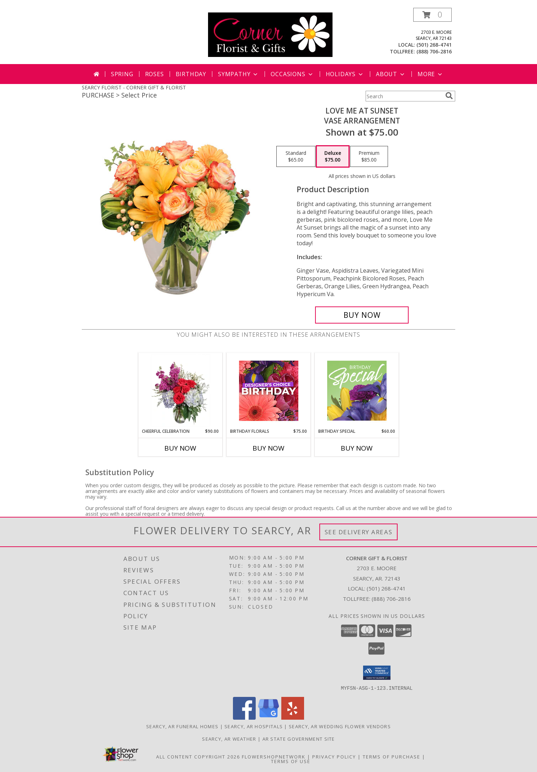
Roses (154, 74)
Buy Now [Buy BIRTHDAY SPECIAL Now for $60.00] (357, 448)
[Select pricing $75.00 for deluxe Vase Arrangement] (333, 156)
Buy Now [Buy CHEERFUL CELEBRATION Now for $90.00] (180, 448)
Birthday (191, 74)
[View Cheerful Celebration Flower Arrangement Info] (180, 390)
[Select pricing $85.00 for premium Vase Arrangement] (369, 156)
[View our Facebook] (244, 717)
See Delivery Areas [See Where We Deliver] (359, 532)
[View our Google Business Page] (268, 717)
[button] (432, 15)
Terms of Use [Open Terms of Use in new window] (290, 761)
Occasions (292, 74)
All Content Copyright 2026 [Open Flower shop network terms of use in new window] (198, 756)
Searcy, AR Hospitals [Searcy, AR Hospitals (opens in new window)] (253, 726)
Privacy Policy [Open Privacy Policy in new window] (334, 756)
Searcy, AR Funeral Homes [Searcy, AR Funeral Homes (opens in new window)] (182, 726)
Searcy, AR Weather (229, 738)
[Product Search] (404, 96)
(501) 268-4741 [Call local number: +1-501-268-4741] (434, 44)
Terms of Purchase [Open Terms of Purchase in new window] (391, 756)
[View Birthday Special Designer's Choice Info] (357, 390)
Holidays (345, 74)
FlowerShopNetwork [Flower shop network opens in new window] (273, 756)
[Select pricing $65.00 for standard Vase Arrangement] (296, 156)
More (430, 74)
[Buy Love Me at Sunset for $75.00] (362, 315)
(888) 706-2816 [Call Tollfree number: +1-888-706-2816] (391, 598)
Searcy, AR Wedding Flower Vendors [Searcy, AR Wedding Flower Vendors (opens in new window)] (340, 726)
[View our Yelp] (292, 717)
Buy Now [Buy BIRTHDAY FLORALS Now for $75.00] (268, 448)
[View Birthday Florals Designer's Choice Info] (268, 391)
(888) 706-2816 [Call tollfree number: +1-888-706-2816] (434, 51)
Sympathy (238, 74)
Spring (122, 74)
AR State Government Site (298, 738)
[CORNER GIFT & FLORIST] (270, 34)
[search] (449, 96)
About (391, 74)
